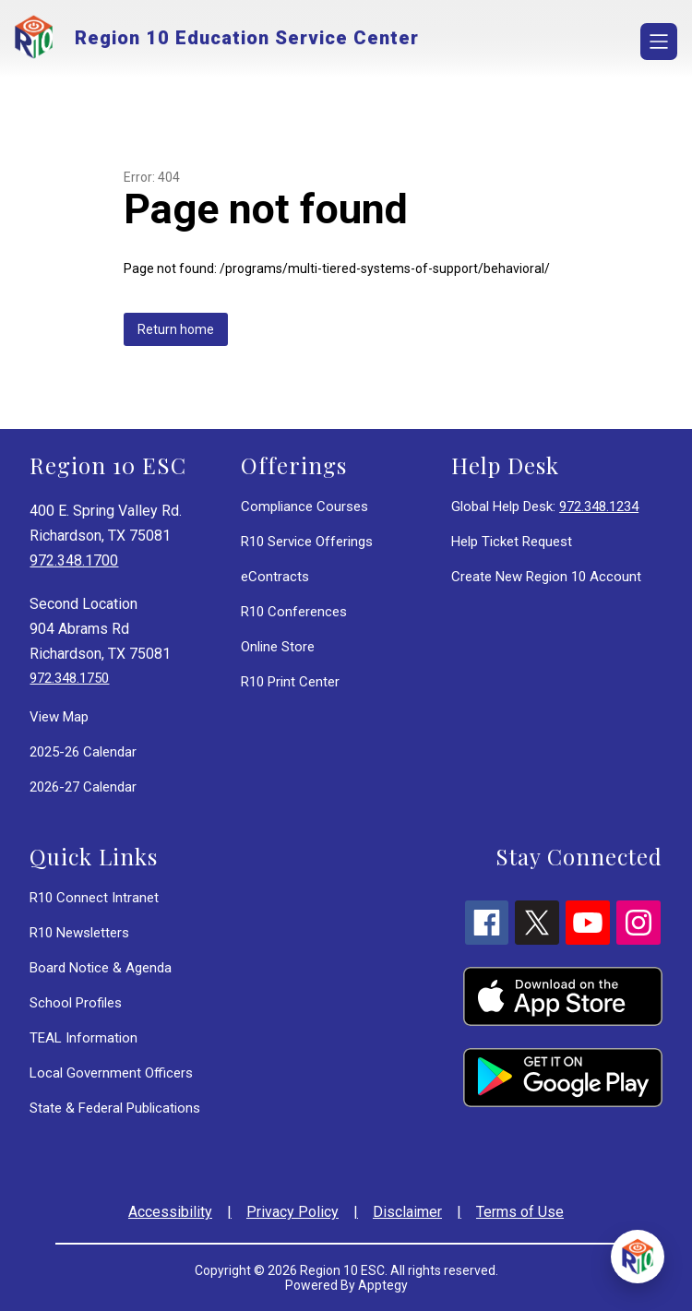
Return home (175, 329)
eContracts (275, 576)
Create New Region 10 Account (546, 576)
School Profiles (76, 1003)
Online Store (278, 646)
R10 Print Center (290, 681)
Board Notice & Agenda (101, 967)
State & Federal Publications (115, 1108)
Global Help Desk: (544, 506)
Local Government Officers (111, 1073)
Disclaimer (407, 1212)
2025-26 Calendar (83, 752)
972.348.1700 (74, 560)
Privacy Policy (292, 1212)
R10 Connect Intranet (94, 897)
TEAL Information (83, 1038)
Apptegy (383, 1285)
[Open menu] (658, 41)
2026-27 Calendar (83, 787)
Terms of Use (520, 1212)
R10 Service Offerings (307, 541)
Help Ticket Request (511, 541)
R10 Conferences (294, 611)
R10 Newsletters (79, 932)
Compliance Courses (304, 506)
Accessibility (170, 1212)
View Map (59, 717)
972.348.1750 (69, 678)
